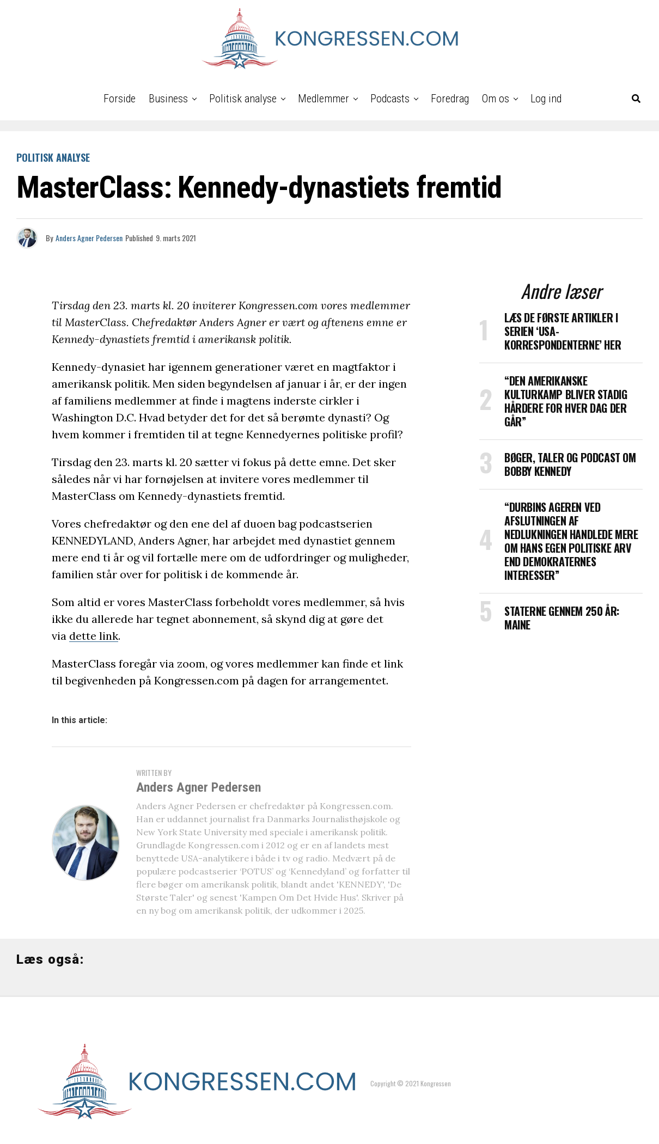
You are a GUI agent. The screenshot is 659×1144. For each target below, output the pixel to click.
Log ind (546, 98)
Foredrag (450, 98)
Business (168, 98)
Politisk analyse (243, 98)
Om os (495, 98)
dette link (93, 636)
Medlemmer (323, 98)
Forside (119, 98)
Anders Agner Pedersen (89, 237)
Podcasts (390, 98)
